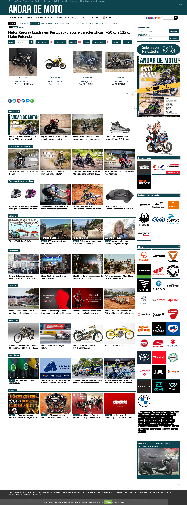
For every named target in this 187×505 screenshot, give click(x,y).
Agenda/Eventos (159, 412)
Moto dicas (14, 355)
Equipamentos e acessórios (21, 181)
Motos (50, 17)
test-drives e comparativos (94, 23)
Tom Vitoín (42, 492)
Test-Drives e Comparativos (21, 146)
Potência (116, 42)
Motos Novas (173, 412)
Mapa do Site (36, 495)
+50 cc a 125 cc (99, 42)
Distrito (127, 42)
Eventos (13, 17)
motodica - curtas (111, 23)
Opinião (42, 17)
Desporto (13, 285)
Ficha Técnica (108, 492)
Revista (110, 17)
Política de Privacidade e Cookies (140, 492)
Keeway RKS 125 (87, 82)
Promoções (74, 17)
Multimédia (14, 250)
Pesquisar (173, 31)
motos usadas (34, 23)
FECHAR (108, 502)
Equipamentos (61, 17)
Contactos (99, 492)
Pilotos (174, 429)
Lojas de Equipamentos (148, 423)
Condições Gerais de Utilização (163, 492)
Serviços (84, 17)
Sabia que (13, 320)
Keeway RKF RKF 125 (55, 82)
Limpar (11, 42)
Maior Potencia (42, 42)
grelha (15, 27)
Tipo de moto (60, 42)
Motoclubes (96, 17)
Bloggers (166, 429)
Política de (118, 502)
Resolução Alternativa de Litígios (20, 495)
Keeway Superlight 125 (120, 82)
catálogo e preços (23, 23)
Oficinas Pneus (168, 420)
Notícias (21, 17)
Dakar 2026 (32, 17)
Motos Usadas (144, 412)
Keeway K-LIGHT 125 (23, 82)
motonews (80, 23)
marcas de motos (46, 23)
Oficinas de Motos (153, 420)
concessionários (59, 23)
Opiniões (13, 216)
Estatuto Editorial (121, 492)
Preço (86, 42)
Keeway (73, 42)
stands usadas (71, 23)
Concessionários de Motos (155, 417)
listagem (21, 27)
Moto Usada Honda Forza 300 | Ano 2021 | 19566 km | (158, 458)
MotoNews (14, 111)
